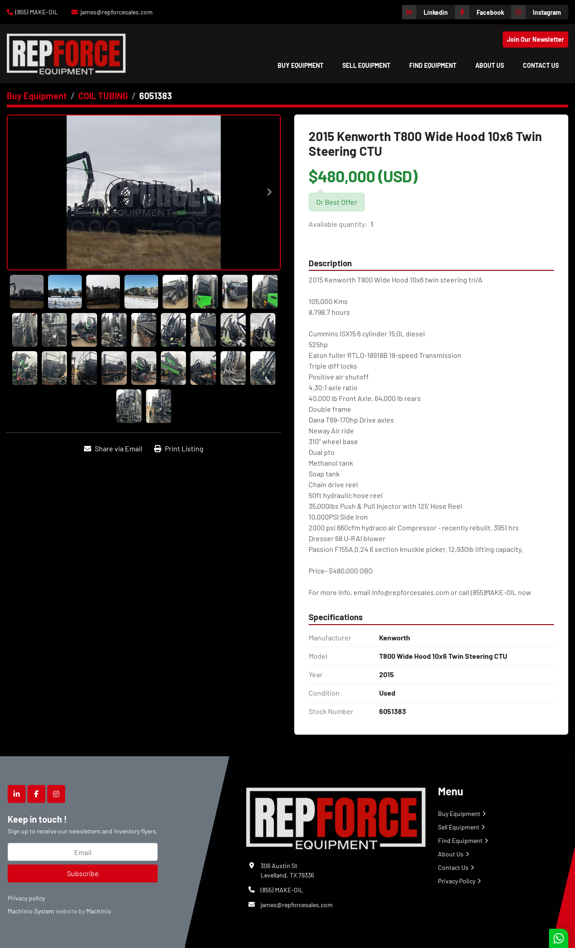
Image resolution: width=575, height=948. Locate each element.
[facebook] (483, 12)
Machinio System (31, 911)
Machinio (98, 911)
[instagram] (539, 12)
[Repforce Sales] (336, 816)
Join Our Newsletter (535, 39)
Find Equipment (432, 65)
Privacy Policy (456, 881)
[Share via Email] (113, 448)
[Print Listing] (178, 448)
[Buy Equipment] (37, 95)
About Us (489, 65)
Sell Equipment (366, 65)
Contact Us (541, 65)
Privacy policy (26, 898)
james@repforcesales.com (116, 12)
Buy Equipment (300, 65)
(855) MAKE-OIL (36, 12)
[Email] (83, 852)
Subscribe (83, 873)
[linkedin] (428, 12)
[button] (300, 65)
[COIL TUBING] (103, 95)
